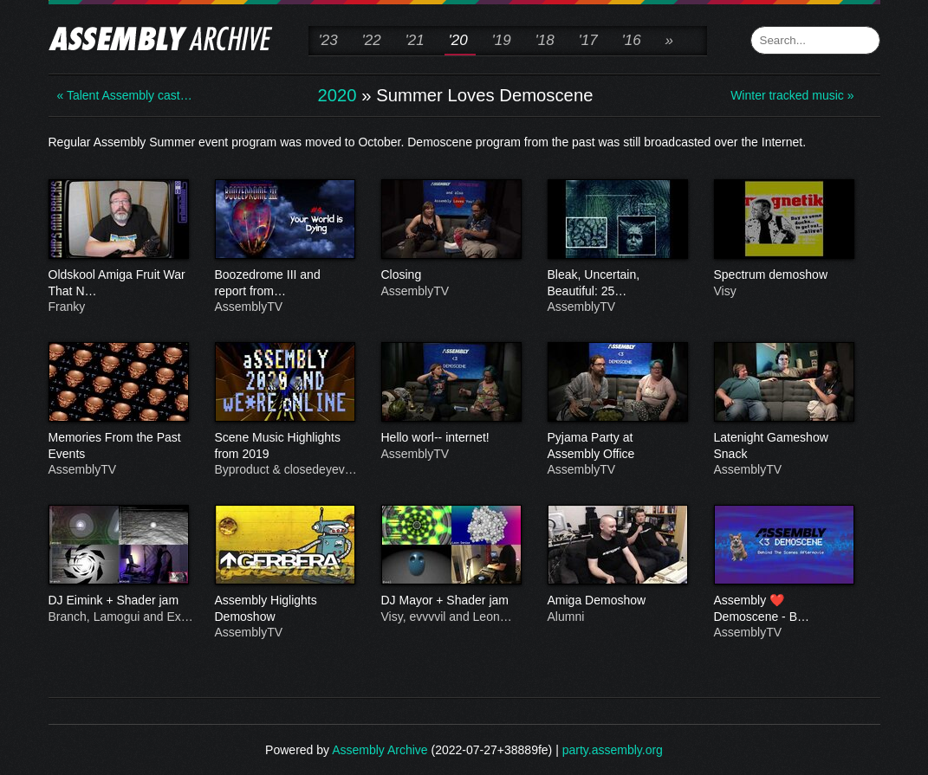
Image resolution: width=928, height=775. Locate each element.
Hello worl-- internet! (450, 438)
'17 (588, 40)
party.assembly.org (612, 750)
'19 (501, 40)
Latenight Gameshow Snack (783, 446)
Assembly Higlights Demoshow (284, 609)
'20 (458, 40)
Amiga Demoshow (617, 601)
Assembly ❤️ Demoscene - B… (783, 609)
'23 (328, 40)
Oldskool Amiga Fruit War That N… (118, 283)
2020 (337, 95)
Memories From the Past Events (118, 446)
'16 (631, 40)
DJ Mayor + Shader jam (450, 601)
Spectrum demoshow (783, 275)
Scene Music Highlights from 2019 (284, 446)
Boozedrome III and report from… (284, 283)
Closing (450, 275)
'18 (545, 40)
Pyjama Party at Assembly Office (617, 446)
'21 (415, 40)
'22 (371, 40)
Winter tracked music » (791, 95)
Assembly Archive (379, 750)
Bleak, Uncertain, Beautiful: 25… (617, 283)
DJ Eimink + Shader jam (118, 601)
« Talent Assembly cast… (124, 95)
